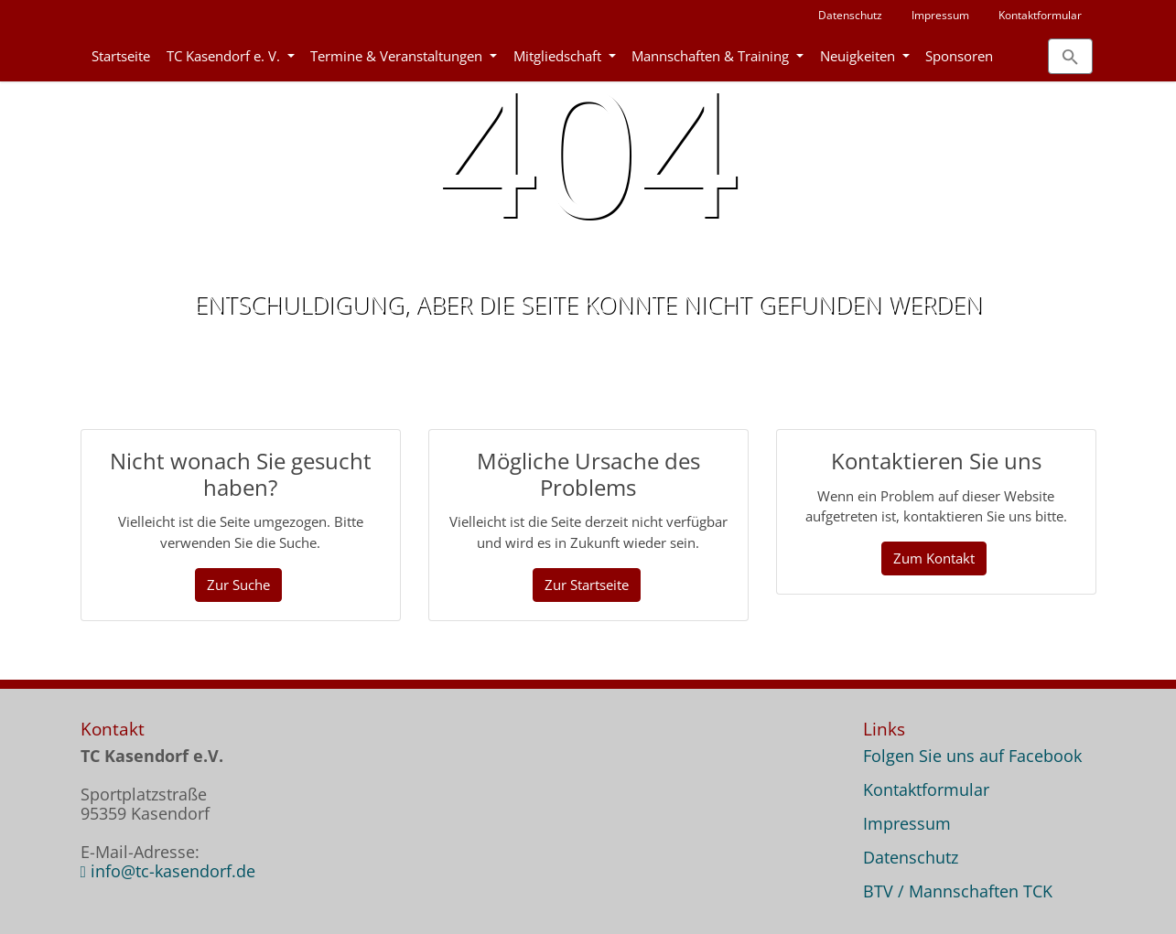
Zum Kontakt (934, 558)
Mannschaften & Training (712, 56)
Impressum (940, 15)
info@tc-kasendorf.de (173, 871)
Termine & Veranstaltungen (398, 56)
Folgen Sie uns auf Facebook (972, 756)
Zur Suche (238, 584)
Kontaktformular (1040, 15)
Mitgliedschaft (559, 56)
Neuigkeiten (859, 56)
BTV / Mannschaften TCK (957, 891)
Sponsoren (959, 56)
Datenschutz (850, 15)
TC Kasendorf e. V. (225, 56)
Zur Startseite (587, 584)
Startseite (121, 56)
